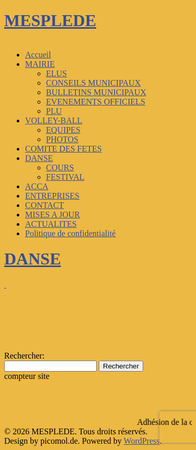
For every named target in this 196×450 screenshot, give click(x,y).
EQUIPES (63, 129)
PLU (54, 111)
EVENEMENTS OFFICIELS (95, 101)
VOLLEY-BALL (53, 120)
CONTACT (44, 205)
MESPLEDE (50, 20)
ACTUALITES (51, 224)
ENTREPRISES (52, 195)
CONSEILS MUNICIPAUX (93, 82)
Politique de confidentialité (70, 233)
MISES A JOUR (52, 214)
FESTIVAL (65, 176)
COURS (60, 167)
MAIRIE (40, 64)
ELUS (56, 73)
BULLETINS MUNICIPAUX (96, 92)
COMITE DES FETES (63, 148)
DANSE (39, 158)
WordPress (142, 440)
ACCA (36, 186)
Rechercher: (24, 355)
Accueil (38, 54)
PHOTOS (62, 139)
